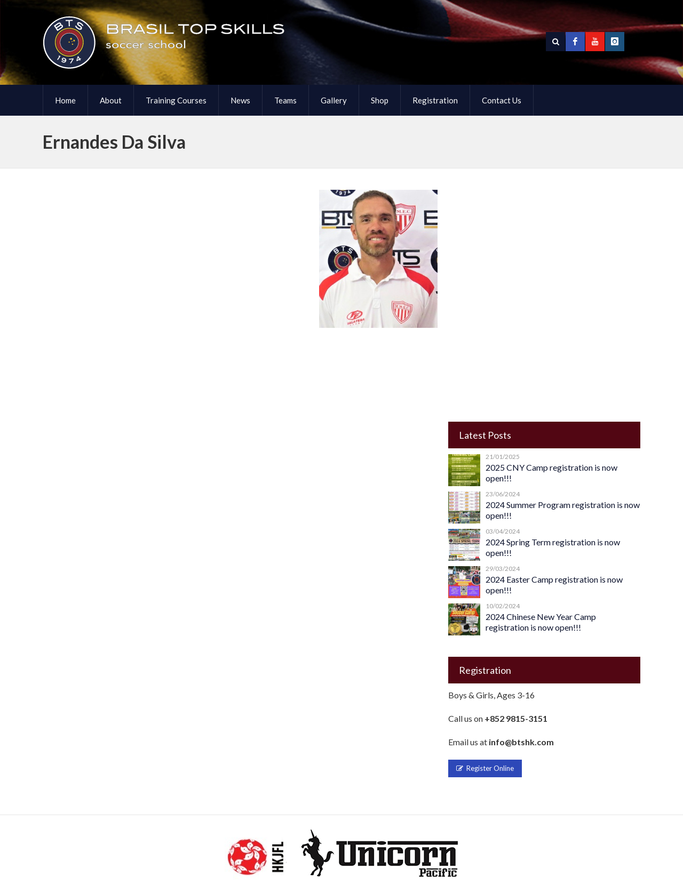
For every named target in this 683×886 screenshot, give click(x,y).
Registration (435, 100)
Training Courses (176, 100)
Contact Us (501, 100)
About (111, 100)
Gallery (334, 100)
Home (65, 100)
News (240, 100)
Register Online (485, 768)
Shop (379, 100)
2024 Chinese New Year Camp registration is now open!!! (541, 621)
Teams (285, 100)
